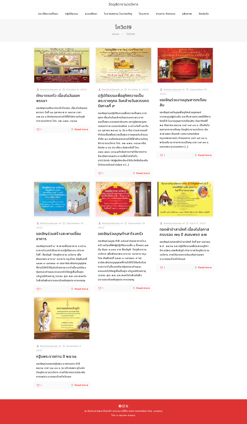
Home (115, 34)
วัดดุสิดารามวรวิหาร (123, 4)
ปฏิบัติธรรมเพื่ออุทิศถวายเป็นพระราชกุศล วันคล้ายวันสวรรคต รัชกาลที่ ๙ (123, 101)
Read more (81, 129)
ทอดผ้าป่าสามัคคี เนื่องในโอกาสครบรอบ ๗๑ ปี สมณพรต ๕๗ (184, 232)
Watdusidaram (49, 89)
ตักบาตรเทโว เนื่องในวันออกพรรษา (58, 98)
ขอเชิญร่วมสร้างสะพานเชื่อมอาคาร (58, 236)
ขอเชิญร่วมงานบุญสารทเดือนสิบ (183, 102)
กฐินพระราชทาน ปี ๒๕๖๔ (56, 356)
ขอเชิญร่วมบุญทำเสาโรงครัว (120, 233)
